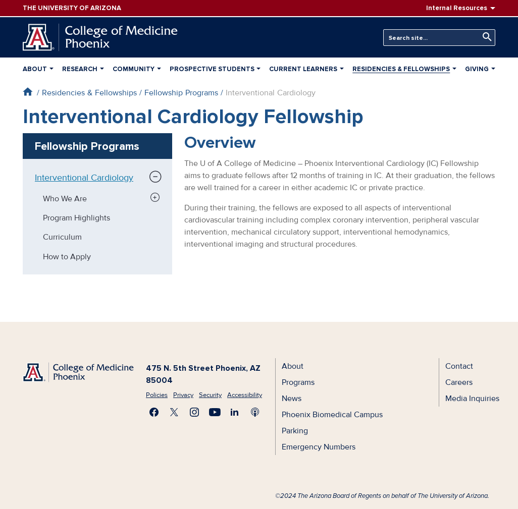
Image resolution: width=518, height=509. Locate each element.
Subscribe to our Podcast (255, 412)
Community (133, 69)
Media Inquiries (472, 398)
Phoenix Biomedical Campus (332, 415)
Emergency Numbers (318, 447)
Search (485, 37)
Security (210, 395)
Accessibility (244, 395)
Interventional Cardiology (84, 177)
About (35, 69)
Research (79, 69)
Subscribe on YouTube (214, 412)
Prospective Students (212, 69)
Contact (459, 366)
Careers (459, 382)
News (291, 398)
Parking (295, 431)
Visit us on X (174, 412)
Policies (157, 395)
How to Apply (67, 257)
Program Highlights (76, 218)
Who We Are (65, 199)
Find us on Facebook (154, 412)
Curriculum (62, 237)
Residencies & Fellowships (401, 69)
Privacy (183, 395)
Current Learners (303, 69)
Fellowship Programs (181, 93)
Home (27, 91)
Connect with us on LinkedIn (235, 412)
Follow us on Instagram (194, 412)
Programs (298, 382)
